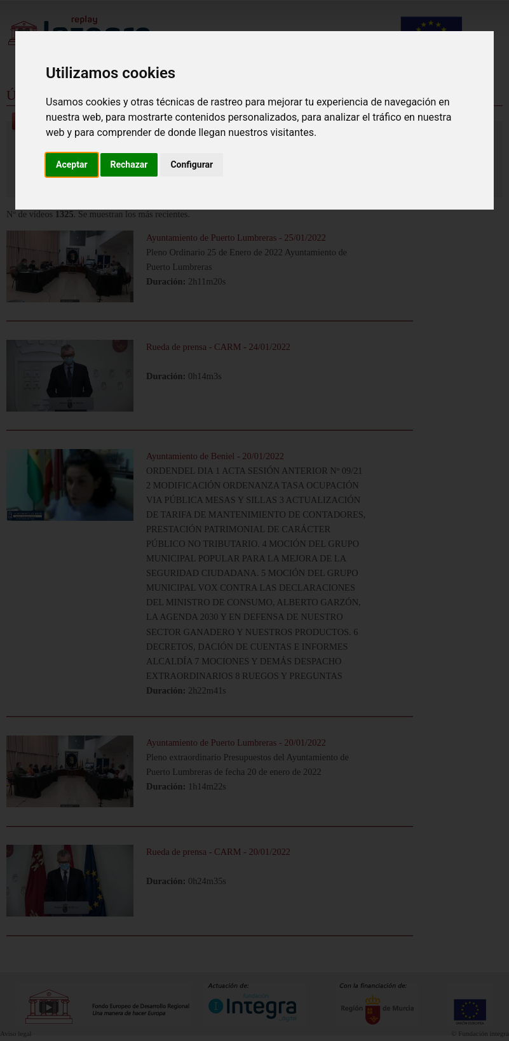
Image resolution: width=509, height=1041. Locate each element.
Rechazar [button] (129, 164)
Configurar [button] (191, 164)
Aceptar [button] (72, 164)
